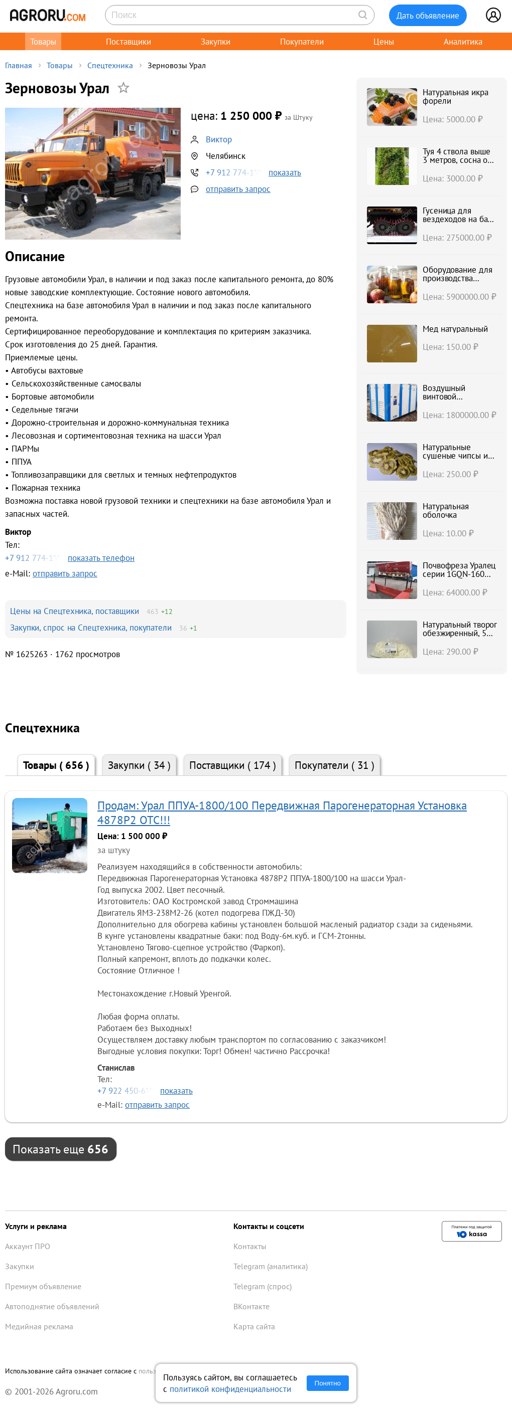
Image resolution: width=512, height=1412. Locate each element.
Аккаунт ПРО (27, 1246)
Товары (43, 41)
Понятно (328, 1383)
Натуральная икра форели (455, 96)
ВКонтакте (251, 1306)
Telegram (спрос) (262, 1286)
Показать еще (60, 1149)
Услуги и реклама (36, 1226)
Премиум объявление (43, 1286)
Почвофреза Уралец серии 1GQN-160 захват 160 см (459, 573)
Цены (383, 41)
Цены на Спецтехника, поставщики (74, 611)
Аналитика (463, 41)
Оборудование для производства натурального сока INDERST (457, 282)
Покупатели (302, 41)
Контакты (250, 1246)
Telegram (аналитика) (270, 1266)
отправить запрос (238, 188)
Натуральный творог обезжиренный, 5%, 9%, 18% (459, 633)
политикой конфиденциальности (230, 1388)
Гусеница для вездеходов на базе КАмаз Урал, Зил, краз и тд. (459, 223)
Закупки (215, 41)
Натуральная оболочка (446, 510)
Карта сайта (254, 1326)
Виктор (219, 139)
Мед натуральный (455, 328)
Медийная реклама (39, 1326)
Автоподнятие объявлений (52, 1306)
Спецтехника (110, 65)
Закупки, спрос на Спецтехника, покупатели (91, 627)
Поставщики (128, 41)
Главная (18, 65)
